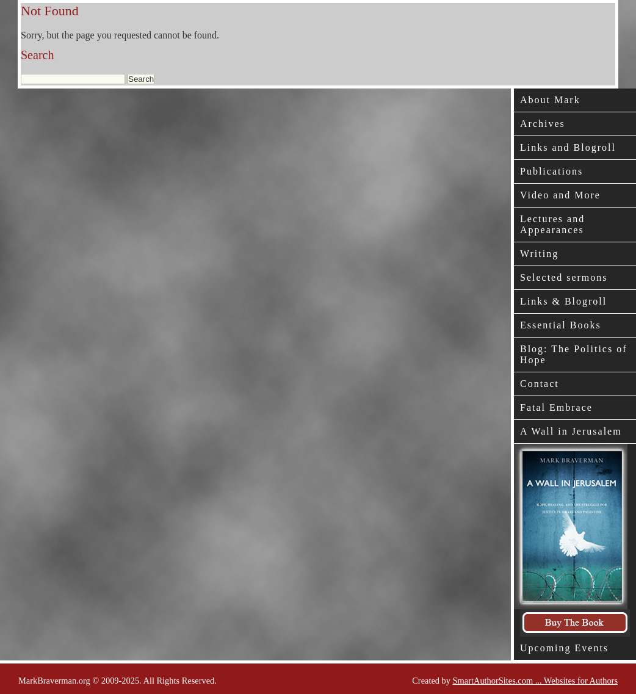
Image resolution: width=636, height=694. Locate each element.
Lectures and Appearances (552, 224)
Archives (542, 123)
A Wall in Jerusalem (571, 431)
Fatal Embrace (556, 407)
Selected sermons (564, 277)
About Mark (550, 100)
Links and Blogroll (568, 147)
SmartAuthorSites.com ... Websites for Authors (535, 680)
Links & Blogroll (563, 301)
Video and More (560, 195)
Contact (539, 383)
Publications (551, 171)
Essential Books (560, 325)
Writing (539, 253)
